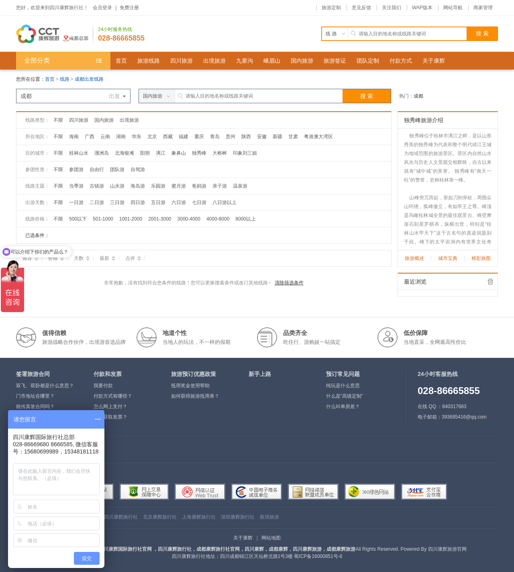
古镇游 (97, 186)
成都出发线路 (89, 79)
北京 (152, 136)
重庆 (199, 136)
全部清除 (490, 282)
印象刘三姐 (245, 153)
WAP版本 (422, 7)
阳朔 (145, 153)
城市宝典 (447, 258)
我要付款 (103, 385)
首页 (50, 79)
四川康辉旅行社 (121, 517)
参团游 (76, 169)
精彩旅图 (481, 258)
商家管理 (483, 7)
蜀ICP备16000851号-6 (318, 556)
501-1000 (103, 219)
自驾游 (138, 169)
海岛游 (138, 186)
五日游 (158, 202)
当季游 (76, 186)
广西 (89, 136)
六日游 (178, 202)
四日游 (138, 202)
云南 (105, 136)
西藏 (168, 136)
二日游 (97, 202)
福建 (183, 136)
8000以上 (245, 219)
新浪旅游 (269, 517)
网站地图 (271, 538)
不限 (58, 120)
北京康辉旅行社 (160, 517)
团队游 (117, 169)
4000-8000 (217, 219)
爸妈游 (199, 186)
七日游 (199, 202)
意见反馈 (361, 7)
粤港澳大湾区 (318, 136)
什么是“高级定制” (344, 396)
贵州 (230, 136)
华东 (136, 136)
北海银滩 (124, 153)
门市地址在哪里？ (35, 396)
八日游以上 (224, 202)
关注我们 (391, 7)
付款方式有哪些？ (113, 396)
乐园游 (158, 186)
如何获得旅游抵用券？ (195, 396)
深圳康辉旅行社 (238, 517)
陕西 (246, 136)
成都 (418, 96)
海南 (74, 136)
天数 (82, 258)
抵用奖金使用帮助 (190, 385)
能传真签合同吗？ (35, 406)
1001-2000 (130, 219)
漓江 (160, 153)
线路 (65, 79)
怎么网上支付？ (110, 406)
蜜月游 (178, 186)
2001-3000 (159, 219)
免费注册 (129, 7)
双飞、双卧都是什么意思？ (45, 385)
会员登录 (102, 7)
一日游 (76, 202)
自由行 (97, 169)
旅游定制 (331, 7)
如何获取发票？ (110, 417)
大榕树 (219, 153)
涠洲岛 (101, 153)
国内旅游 (104, 120)
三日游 (117, 202)
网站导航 (453, 7)
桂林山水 (78, 153)
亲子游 (219, 186)
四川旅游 (78, 120)
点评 (133, 258)
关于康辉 (243, 538)
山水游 (117, 186)
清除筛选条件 (289, 283)
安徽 (262, 136)
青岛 (215, 136)
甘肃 (293, 136)
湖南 (121, 136)
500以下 (78, 219)
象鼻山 (178, 153)
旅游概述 (414, 258)
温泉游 (240, 186)
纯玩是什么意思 (343, 385)
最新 (107, 258)
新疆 (277, 136)
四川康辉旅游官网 (447, 549)
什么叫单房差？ (343, 406)
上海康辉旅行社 (199, 517)
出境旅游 (129, 120)
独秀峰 (199, 153)
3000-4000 (188, 219)
